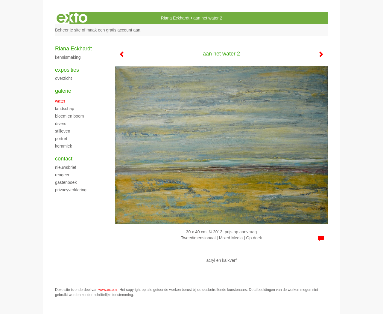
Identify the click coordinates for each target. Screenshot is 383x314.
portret (61, 138)
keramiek (63, 146)
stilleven (62, 131)
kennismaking (68, 57)
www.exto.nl (108, 290)
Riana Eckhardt (175, 18)
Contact (63, 159)
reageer (62, 174)
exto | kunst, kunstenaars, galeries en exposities (72, 18)
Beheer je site (68, 30)
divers (60, 123)
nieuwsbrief (65, 167)
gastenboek (66, 182)
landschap (64, 108)
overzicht (63, 78)
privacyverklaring (70, 189)
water (60, 101)
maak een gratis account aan (113, 30)
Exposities (67, 70)
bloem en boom (69, 116)
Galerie (63, 91)
